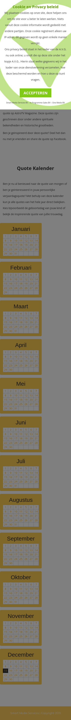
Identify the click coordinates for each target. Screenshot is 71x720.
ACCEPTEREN (35, 92)
